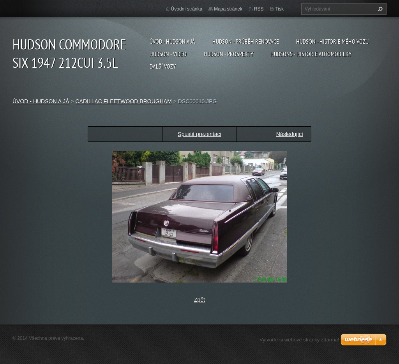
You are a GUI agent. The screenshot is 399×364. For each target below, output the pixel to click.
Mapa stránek (228, 9)
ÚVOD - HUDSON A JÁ (172, 41)
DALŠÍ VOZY (163, 66)
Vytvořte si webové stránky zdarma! (299, 340)
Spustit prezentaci (199, 134)
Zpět (199, 300)
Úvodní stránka (187, 9)
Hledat (379, 9)
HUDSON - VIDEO (168, 54)
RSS (259, 9)
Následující (289, 134)
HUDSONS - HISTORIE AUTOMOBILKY (310, 54)
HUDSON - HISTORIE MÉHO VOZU (332, 41)
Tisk (279, 9)
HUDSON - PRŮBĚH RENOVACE (245, 41)
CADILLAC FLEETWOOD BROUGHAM (123, 101)
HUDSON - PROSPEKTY (228, 54)
